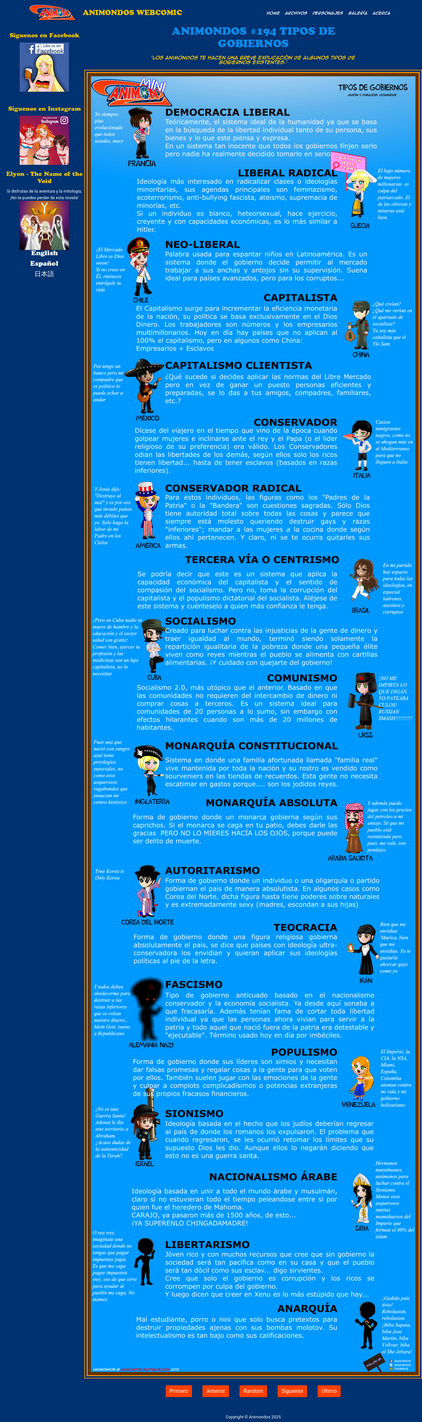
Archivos (296, 12)
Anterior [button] (215, 1391)
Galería (358, 12)
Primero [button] (179, 1391)
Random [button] (253, 1391)
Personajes (328, 12)
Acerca (381, 12)
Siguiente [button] (292, 1391)
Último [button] (329, 1391)
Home (273, 12)
